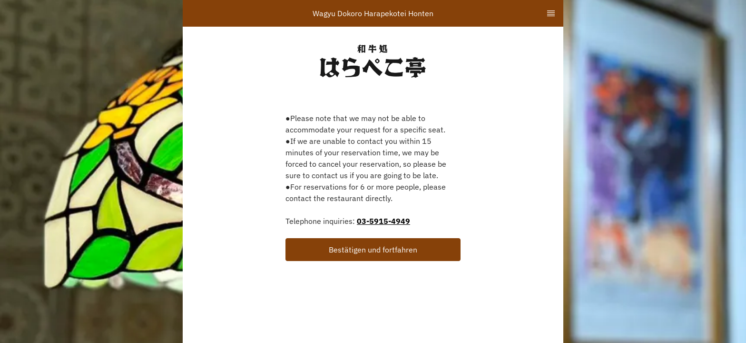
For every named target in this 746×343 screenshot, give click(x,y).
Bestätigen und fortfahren (373, 249)
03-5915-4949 (383, 221)
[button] (373, 249)
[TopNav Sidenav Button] (551, 13)
